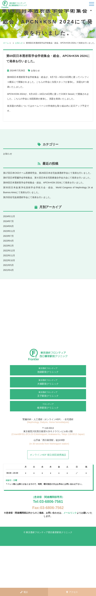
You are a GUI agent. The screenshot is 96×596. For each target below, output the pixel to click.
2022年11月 (9, 255)
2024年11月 (9, 216)
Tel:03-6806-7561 (48, 501)
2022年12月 (9, 250)
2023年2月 (8, 245)
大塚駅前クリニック (48, 382)
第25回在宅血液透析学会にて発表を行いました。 (27, 197)
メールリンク (70, 513)
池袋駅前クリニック (48, 370)
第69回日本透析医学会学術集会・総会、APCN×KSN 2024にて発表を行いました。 (44, 182)
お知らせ (19, 43)
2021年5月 (8, 265)
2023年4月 (8, 240)
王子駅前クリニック (48, 394)
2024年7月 (8, 221)
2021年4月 (8, 270)
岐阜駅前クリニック (48, 406)
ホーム (6, 43)
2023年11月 (9, 231)
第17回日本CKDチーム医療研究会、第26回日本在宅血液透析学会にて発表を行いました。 (47, 173)
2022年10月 (9, 260)
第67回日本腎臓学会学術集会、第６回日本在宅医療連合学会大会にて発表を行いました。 (47, 177)
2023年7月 (8, 236)
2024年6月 (8, 226)
